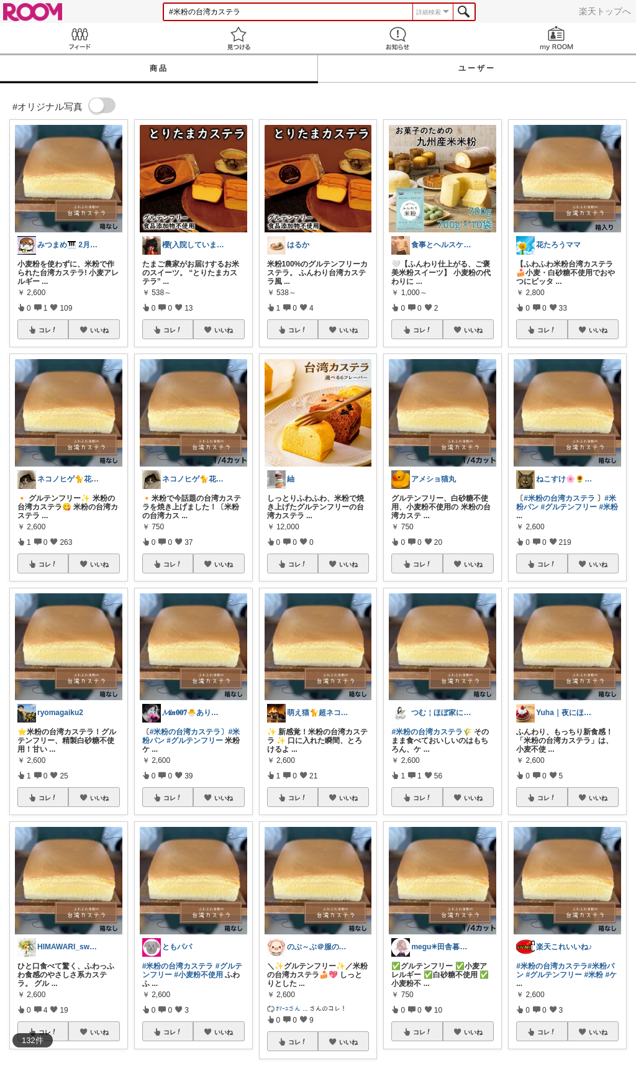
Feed (79, 38)
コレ (48, 330)
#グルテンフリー (194, 740)
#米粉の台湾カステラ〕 (189, 732)
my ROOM (556, 38)
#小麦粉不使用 (198, 974)
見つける (238, 38)
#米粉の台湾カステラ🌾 (431, 732)
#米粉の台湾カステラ (178, 966)
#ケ (611, 974)
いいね (99, 330)
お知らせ (397, 38)
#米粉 (609, 507)
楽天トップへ (605, 11)
